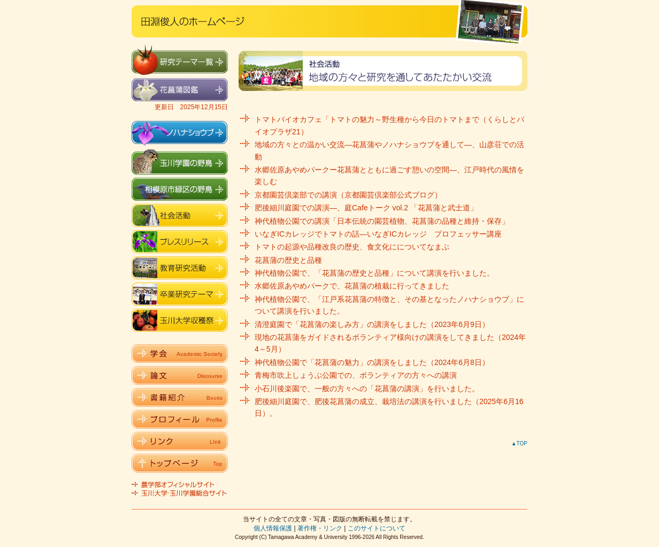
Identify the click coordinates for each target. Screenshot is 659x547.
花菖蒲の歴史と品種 (288, 260)
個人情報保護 (273, 528)
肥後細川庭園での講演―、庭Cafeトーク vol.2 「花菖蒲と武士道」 (366, 207)
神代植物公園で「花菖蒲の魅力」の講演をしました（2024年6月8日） (372, 362)
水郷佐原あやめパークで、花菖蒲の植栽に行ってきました (352, 286)
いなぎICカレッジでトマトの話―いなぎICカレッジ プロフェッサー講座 (378, 234)
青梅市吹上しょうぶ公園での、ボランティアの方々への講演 (356, 375)
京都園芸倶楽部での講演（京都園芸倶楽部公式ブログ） (348, 195)
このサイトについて (376, 528)
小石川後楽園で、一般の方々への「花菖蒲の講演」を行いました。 (367, 388)
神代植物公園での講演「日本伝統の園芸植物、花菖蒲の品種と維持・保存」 (382, 221)
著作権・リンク (319, 528)
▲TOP (519, 443)
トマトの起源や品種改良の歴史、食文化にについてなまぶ (352, 246)
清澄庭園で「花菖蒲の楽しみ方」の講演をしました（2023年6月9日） (372, 324)
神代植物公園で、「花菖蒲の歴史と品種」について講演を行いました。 (374, 273)
